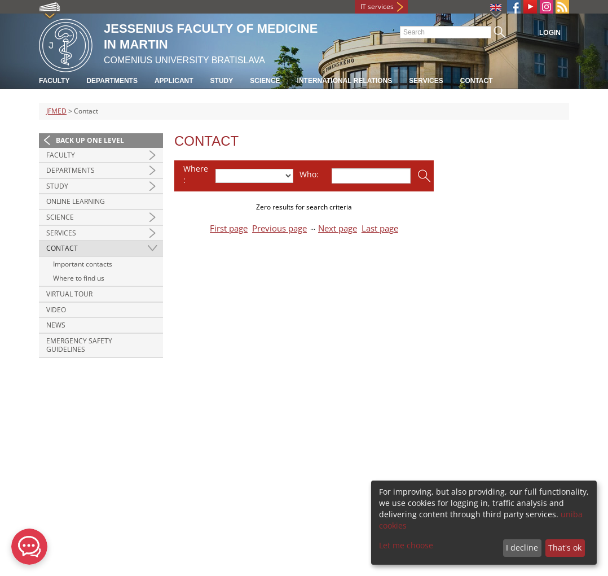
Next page (337, 228)
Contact (476, 81)
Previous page (279, 228)
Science (265, 81)
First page (229, 228)
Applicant (174, 81)
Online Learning (75, 201)
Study (221, 81)
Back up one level (90, 140)
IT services (377, 6)
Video (56, 310)
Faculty (54, 81)
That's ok (564, 547)
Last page (380, 228)
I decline (522, 547)
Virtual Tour (69, 294)
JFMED (56, 111)
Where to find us (78, 278)
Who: (309, 174)
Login (550, 33)
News (55, 325)
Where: (195, 174)
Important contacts (82, 264)
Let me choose (406, 545)
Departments (111, 81)
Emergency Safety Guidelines (79, 345)
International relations (345, 81)
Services (426, 81)
